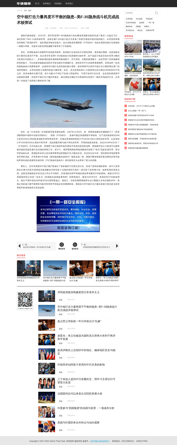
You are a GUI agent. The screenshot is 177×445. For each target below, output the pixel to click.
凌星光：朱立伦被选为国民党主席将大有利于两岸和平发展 (107, 280)
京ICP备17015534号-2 (99, 441)
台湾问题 (129, 19)
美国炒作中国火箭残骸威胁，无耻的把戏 (143, 125)
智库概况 (47, 4)
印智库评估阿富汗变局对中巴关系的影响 (81, 364)
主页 (25, 10)
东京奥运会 (130, 30)
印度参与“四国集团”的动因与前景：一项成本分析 (86, 408)
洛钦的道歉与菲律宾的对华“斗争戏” (141, 115)
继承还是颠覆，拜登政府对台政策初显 (142, 139)
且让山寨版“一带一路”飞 (137, 111)
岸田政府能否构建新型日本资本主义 (96, 247)
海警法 (146, 26)
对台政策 (139, 19)
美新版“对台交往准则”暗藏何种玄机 (141, 120)
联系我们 (69, 4)
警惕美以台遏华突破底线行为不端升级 (142, 134)
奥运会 (140, 30)
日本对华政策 (131, 23)
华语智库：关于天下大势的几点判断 (141, 106)
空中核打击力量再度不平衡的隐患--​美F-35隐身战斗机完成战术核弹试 (54, 280)
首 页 (37, 4)
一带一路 (151, 23)
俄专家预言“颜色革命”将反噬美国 (140, 129)
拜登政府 (149, 19)
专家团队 (58, 4)
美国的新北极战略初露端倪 (138, 148)
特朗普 (138, 26)
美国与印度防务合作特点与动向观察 (78, 422)
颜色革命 (129, 26)
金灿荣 (141, 23)
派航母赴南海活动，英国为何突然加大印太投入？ (143, 144)
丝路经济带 (150, 30)
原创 (29, 10)
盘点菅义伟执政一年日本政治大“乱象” (37, 247)
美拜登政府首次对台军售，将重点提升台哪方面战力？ (151, 75)
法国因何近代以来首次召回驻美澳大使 (79, 393)
